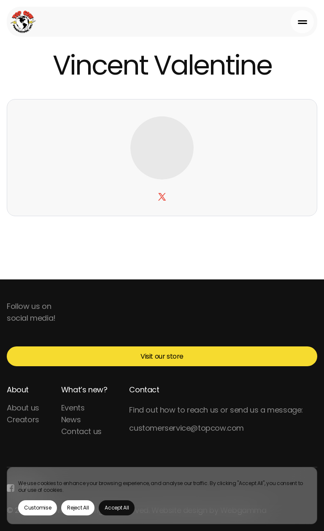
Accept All (117, 507)
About (18, 389)
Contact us (81, 431)
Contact (144, 389)
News (71, 419)
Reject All (78, 507)
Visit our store (162, 356)
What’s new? (84, 389)
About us (23, 407)
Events (73, 407)
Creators (23, 419)
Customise (37, 507)
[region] (162, 495)
